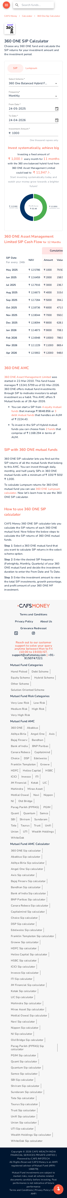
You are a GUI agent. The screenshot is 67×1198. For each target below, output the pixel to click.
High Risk (38, 709)
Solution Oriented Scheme (27, 690)
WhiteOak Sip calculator (27, 1141)
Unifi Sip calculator (23, 1116)
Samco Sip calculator (24, 1074)
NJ (12, 801)
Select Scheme (17, 79)
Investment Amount (19, 128)
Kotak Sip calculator (23, 991)
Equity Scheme (20, 677)
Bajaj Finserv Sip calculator (28, 881)
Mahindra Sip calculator (26, 1003)
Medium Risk (19, 709)
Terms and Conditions (33, 614)
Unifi (48, 825)
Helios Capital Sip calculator (29, 954)
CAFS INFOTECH (40, 1158)
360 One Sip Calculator (48, 16)
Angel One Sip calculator (27, 869)
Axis (51, 734)
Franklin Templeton (23, 764)
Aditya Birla (18, 734)
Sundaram (40, 819)
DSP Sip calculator (23, 924)
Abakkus (32, 728)
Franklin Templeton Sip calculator (32, 936)
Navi (36, 795)
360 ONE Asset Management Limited (27, 377)
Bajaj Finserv (19, 740)
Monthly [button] (14, 96)
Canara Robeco (20, 752)
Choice (15, 758)
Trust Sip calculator (23, 1110)
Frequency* (14, 92)
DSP (26, 758)
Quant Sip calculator (24, 1061)
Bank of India (19, 746)
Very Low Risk (20, 703)
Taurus (25, 825)
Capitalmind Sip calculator (28, 911)
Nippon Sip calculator (24, 1028)
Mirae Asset (35, 789)
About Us (46, 621)
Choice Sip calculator (24, 918)
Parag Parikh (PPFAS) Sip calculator (27, 1047)
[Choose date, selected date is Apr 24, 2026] (56, 120)
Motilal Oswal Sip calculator (29, 1015)
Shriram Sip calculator (25, 1086)
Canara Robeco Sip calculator (29, 905)
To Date (13, 115)
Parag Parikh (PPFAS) (25, 807)
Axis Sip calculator (23, 875)
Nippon (48, 795)
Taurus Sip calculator (24, 1104)
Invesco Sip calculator (25, 973)
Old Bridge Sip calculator (27, 1040)
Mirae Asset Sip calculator (27, 1009)
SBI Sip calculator (22, 1080)
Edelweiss (40, 758)
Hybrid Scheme (44, 677)
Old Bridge (25, 801)
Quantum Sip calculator (26, 1067)
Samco (44, 813)
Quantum (29, 813)
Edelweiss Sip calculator (26, 930)
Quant (15, 813)
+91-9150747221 (39, 656)
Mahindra (17, 789)
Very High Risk (20, 715)
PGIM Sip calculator (23, 1055)
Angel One (38, 734)
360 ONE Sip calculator (26, 850)
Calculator (27, 16)
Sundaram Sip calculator (26, 1092)
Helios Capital (32, 770)
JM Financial (19, 783)
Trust (37, 825)
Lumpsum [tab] (31, 68)
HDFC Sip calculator (24, 948)
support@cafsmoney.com (29, 655)
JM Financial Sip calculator (28, 985)
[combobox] (37, 5)
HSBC (49, 770)
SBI (13, 819)
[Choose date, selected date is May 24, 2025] (56, 108)
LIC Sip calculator (22, 997)
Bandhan (37, 740)
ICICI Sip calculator (23, 966)
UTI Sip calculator (22, 1128)
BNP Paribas (40, 746)
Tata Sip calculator (23, 1098)
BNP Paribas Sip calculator (28, 899)
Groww (45, 764)
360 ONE (17, 728)
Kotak (34, 783)
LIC (45, 783)
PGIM (46, 807)
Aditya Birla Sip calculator (27, 863)
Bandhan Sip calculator (26, 887)
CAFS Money (10, 16)
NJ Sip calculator (21, 1034)
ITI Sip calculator (21, 979)
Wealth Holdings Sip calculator (31, 1135)
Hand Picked (19, 671)
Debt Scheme (40, 671)
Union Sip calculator (24, 1122)
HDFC (14, 770)
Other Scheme (20, 684)
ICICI (14, 776)
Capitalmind (42, 752)
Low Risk (39, 703)
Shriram (25, 819)
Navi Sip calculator (23, 1021)
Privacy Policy (24, 621)
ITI (37, 776)
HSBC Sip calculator (24, 960)
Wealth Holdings (43, 831)
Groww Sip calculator (25, 942)
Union (15, 831)
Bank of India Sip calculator (28, 893)
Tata (13, 825)
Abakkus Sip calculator (25, 857)
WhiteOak (17, 837)
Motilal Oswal (20, 795)
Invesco (26, 776)
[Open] (56, 83)
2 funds (50, 429)
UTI (25, 831)
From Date (15, 104)
